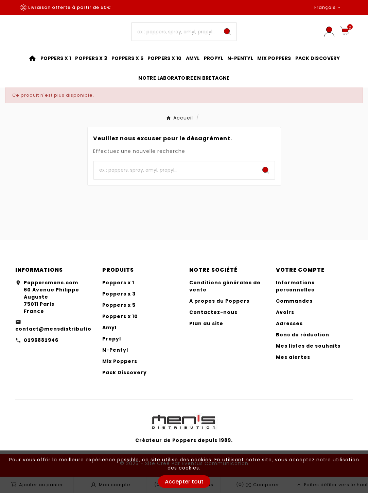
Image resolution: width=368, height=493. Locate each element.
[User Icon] (329, 32)
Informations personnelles (295, 286)
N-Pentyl (115, 350)
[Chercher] (175, 32)
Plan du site (206, 323)
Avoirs (285, 312)
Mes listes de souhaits (308, 346)
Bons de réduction (302, 334)
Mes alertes (293, 357)
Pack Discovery (124, 372)
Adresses (289, 323)
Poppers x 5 (119, 305)
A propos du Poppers (219, 301)
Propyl (111, 338)
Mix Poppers (119, 361)
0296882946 (41, 340)
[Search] (227, 31)
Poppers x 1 (118, 282)
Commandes (294, 301)
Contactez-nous (213, 312)
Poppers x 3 (119, 293)
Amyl (109, 327)
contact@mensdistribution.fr (58, 328)
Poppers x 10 (120, 316)
